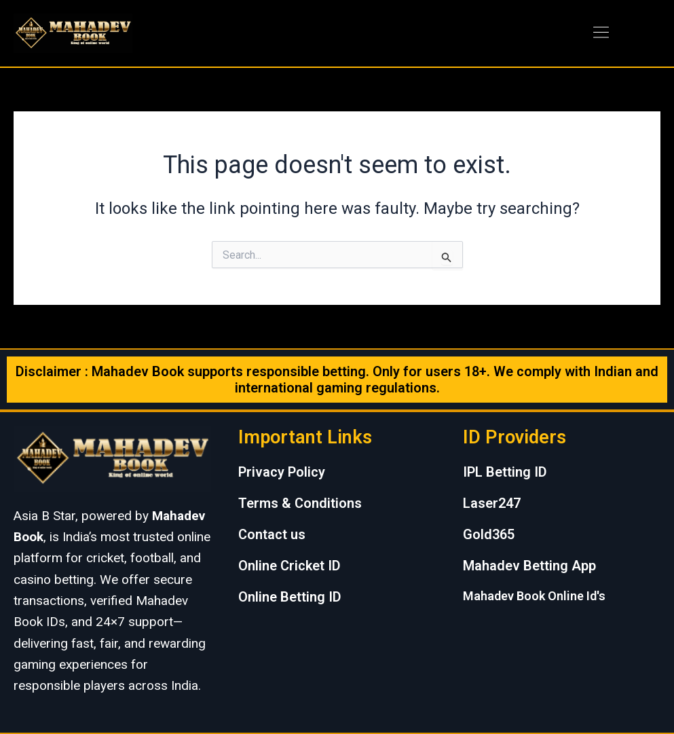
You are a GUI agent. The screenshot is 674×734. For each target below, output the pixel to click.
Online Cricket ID (289, 565)
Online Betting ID (289, 597)
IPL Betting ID (505, 472)
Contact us (271, 534)
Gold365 (488, 534)
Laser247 (492, 503)
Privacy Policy (281, 472)
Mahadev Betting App (529, 565)
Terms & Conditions (300, 503)
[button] (601, 33)
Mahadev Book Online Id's (534, 596)
